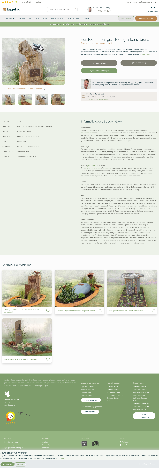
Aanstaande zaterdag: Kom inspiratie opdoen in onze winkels (79, 24)
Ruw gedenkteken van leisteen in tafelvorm (126, 311)
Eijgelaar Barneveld (88, 390)
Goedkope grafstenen (115, 395)
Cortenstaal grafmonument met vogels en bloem (76, 311)
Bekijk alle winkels (91, 400)
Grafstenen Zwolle (139, 409)
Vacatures (45, 448)
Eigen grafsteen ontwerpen (13, 448)
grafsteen (91, 165)
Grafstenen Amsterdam (141, 392)
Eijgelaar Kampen (87, 387)
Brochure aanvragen (147, 2)
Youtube (124, 445)
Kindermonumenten (114, 392)
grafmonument (87, 133)
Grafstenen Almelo (139, 387)
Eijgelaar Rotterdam (88, 395)
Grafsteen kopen (113, 401)
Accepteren (7, 464)
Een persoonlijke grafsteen (13, 445)
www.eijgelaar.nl (9, 405)
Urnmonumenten (113, 390)
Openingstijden (90, 412)
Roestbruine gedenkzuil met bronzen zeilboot (22, 359)
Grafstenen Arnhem (140, 395)
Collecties (9, 18)
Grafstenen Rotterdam (141, 407)
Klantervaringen (57, 18)
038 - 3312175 (8, 402)
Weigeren (20, 464)
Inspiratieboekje (73, 18)
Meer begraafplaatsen (144, 415)
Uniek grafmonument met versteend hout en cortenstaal (21, 310)
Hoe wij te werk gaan (11, 442)
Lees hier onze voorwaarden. (97, 99)
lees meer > (146, 54)
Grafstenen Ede (138, 401)
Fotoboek (22, 18)
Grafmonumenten (113, 387)
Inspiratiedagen (131, 2)
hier (62, 458)
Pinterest (124, 442)
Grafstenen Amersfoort (141, 390)
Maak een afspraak (146, 18)
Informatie (34, 18)
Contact (85, 18)
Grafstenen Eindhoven (141, 404)
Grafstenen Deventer (140, 398)
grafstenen (107, 168)
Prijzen (45, 18)
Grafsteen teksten (113, 398)
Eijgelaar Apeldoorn (88, 392)
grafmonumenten (93, 168)
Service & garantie (48, 445)
